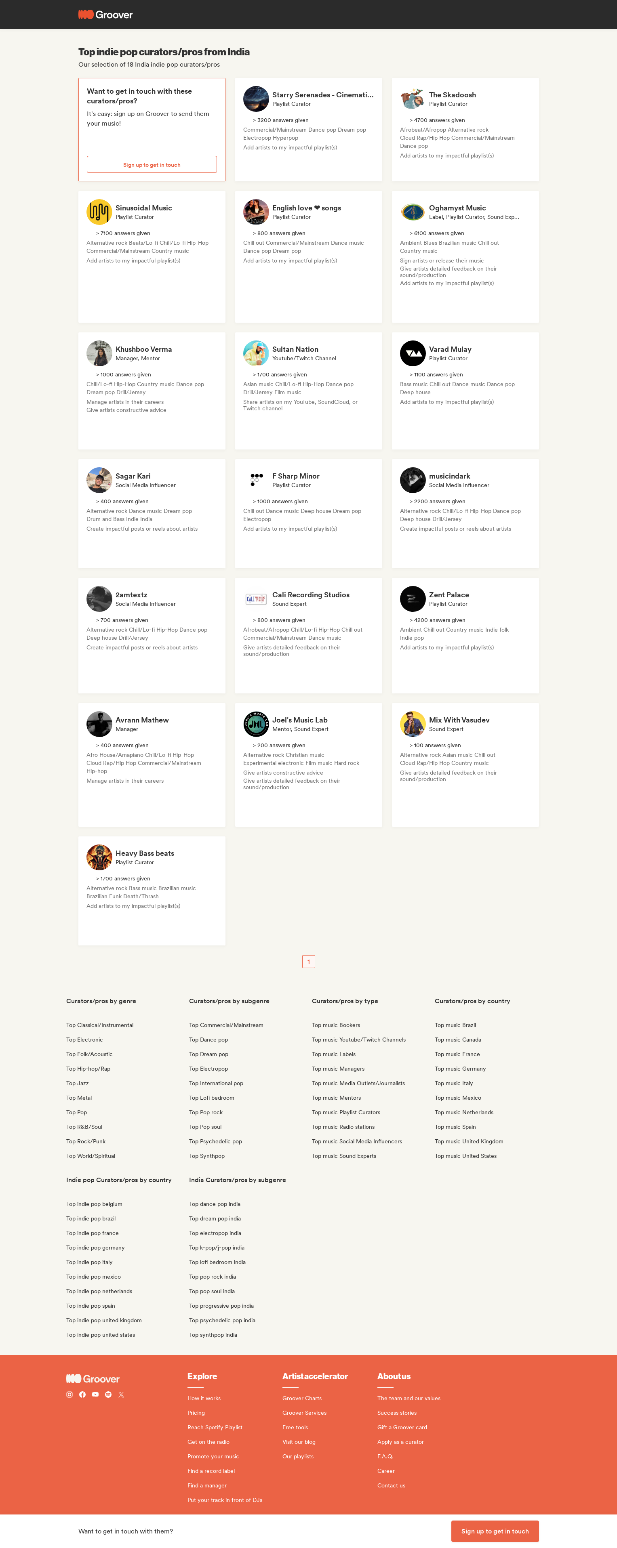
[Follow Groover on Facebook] (82, 1395)
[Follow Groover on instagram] (69, 1395)
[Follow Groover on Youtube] (95, 1395)
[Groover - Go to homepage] (126, 1378)
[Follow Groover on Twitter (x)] (121, 1395)
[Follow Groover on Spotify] (108, 1395)
